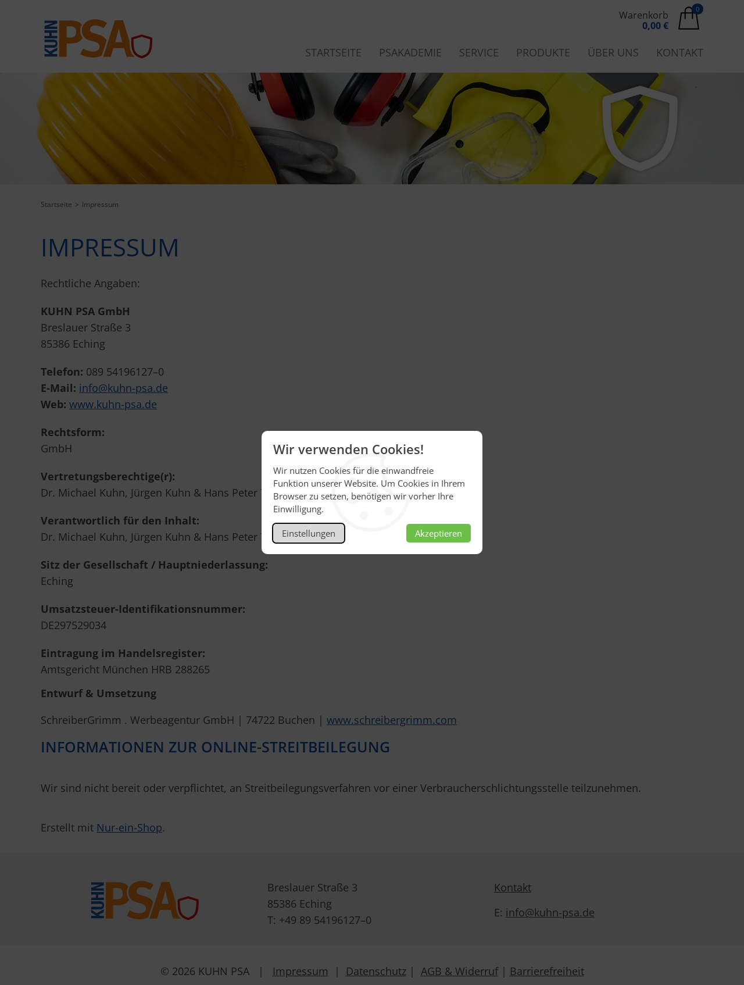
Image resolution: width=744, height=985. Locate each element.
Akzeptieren (438, 533)
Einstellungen (308, 533)
